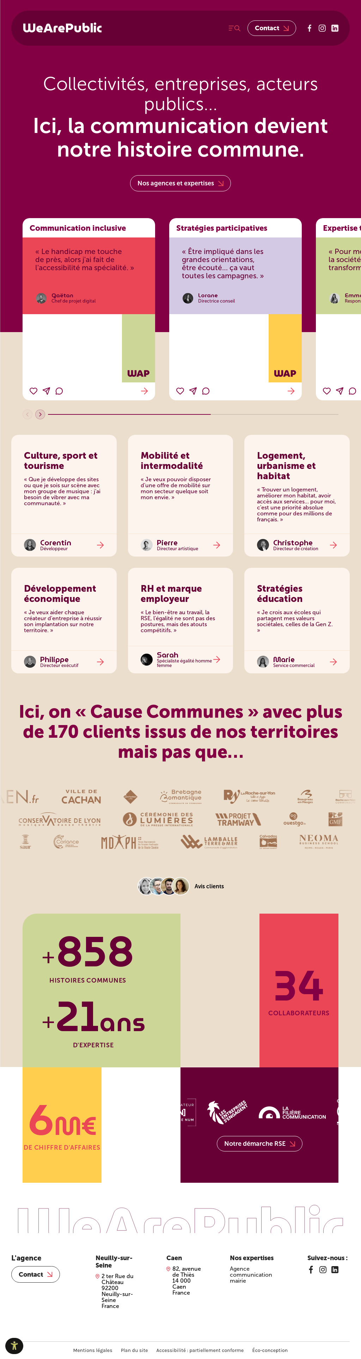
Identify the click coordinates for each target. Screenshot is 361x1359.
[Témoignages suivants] (40, 414)
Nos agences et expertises (180, 183)
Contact (272, 28)
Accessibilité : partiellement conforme (200, 1350)
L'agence (26, 1258)
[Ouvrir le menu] (234, 28)
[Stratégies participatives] (235, 309)
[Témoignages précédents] (27, 414)
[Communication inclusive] (89, 309)
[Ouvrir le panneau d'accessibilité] (14, 1346)
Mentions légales (92, 1350)
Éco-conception (270, 1350)
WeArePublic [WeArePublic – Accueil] (62, 28)
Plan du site (134, 1350)
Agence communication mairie (251, 1275)
